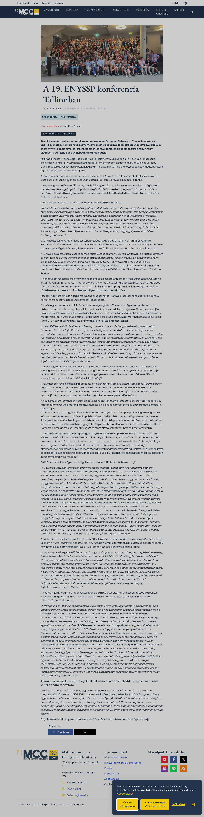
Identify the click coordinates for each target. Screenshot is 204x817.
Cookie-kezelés (125, 793)
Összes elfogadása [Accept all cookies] (127, 804)
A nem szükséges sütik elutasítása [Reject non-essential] (154, 804)
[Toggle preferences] (179, 804)
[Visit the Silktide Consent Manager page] (193, 804)
